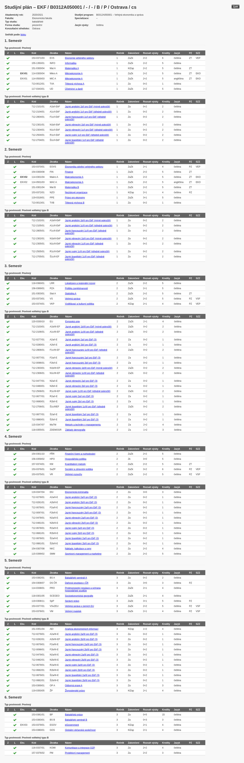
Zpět (235, 6)
